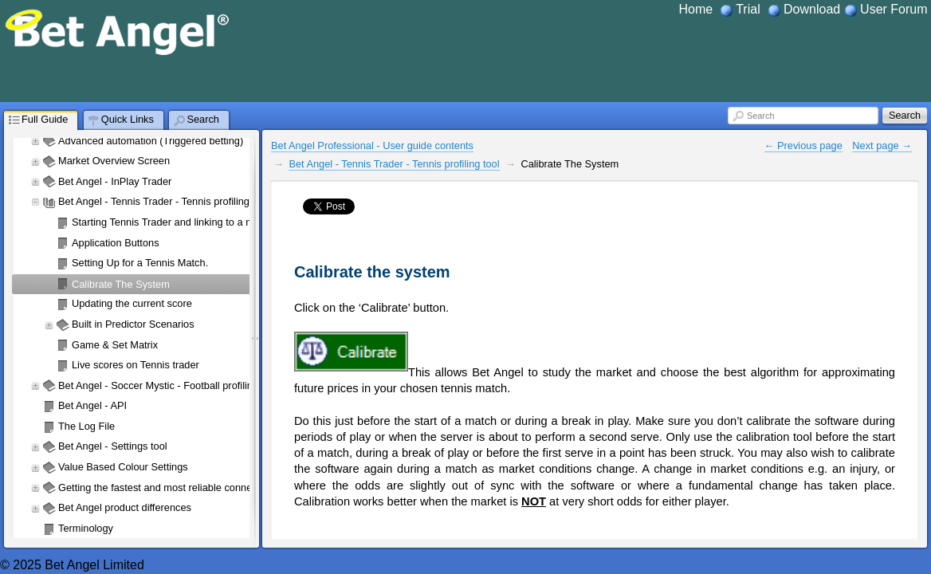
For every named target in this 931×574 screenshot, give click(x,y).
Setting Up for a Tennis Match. (140, 263)
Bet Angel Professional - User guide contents (372, 145)
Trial (748, 9)
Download (812, 9)
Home (696, 9)
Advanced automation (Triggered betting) (150, 141)
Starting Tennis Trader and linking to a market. (176, 222)
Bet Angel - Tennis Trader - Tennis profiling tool (163, 201)
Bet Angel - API (92, 405)
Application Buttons (115, 243)
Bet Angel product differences (124, 507)
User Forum (893, 9)
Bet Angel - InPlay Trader (114, 181)
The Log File (86, 426)
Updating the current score (132, 303)
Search (760, 115)
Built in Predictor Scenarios (133, 324)
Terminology (85, 528)
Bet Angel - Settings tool (112, 446)
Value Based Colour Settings (123, 467)
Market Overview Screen (114, 161)
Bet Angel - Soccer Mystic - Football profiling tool (167, 385)
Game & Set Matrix (115, 345)
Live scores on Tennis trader (135, 365)
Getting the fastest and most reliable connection (165, 487)
